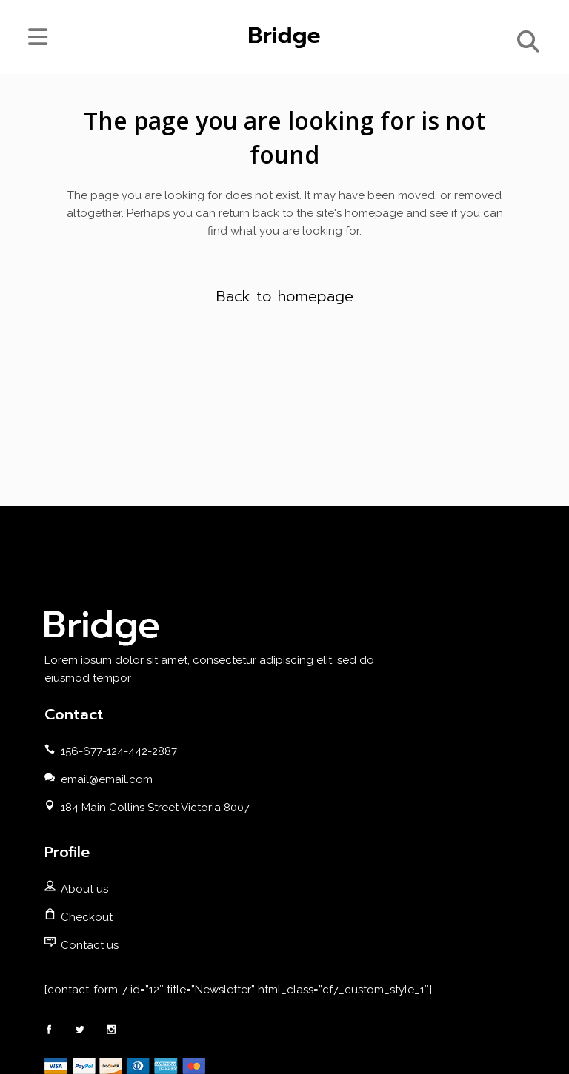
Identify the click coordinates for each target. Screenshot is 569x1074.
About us (84, 889)
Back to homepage (284, 296)
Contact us (90, 945)
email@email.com (107, 779)
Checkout (87, 917)
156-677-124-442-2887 (119, 751)
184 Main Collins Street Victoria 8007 (155, 807)
